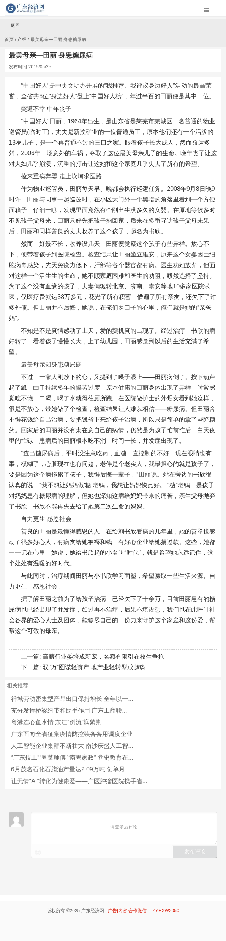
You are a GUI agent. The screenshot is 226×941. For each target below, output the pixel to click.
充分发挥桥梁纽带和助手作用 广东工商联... (69, 710)
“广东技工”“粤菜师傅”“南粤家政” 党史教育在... (72, 757)
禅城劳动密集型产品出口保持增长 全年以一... (72, 699)
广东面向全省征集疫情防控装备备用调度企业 (72, 734)
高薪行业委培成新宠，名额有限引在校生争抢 (103, 656)
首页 (9, 39)
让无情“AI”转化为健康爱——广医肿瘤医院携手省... (79, 781)
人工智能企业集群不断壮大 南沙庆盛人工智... (72, 746)
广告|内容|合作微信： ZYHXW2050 (143, 910)
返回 (12, 25)
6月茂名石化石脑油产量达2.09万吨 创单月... (70, 769)
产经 (22, 39)
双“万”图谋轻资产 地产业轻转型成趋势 (94, 667)
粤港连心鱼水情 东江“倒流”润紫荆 (56, 722)
